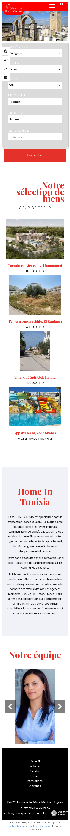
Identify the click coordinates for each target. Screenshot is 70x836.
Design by (58, 813)
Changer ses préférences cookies (27, 813)
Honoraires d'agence (37, 807)
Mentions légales (52, 802)
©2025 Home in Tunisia (22, 802)
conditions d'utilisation (40, 826)
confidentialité (16, 826)
